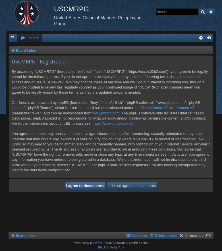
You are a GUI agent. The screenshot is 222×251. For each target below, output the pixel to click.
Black (102, 247)
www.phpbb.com (105, 113)
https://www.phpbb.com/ (112, 123)
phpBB (94, 242)
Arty (121, 247)
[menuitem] (29, 38)
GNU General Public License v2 (168, 108)
